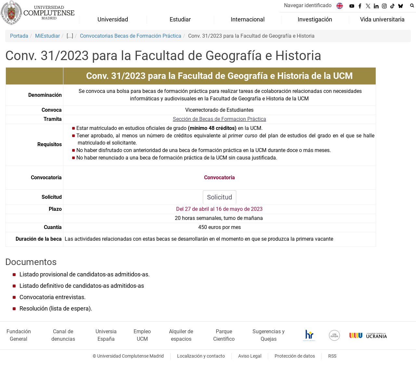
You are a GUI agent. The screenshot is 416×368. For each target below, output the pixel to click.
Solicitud (219, 197)
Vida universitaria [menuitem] (382, 19)
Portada (19, 36)
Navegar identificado (308, 5)
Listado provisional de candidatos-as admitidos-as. (85, 274)
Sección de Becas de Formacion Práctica (219, 119)
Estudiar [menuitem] (180, 19)
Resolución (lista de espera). (56, 308)
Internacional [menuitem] (248, 19)
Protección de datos (295, 356)
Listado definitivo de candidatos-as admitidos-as (82, 286)
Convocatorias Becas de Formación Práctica (130, 36)
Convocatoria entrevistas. (53, 297)
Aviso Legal (249, 356)
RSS (332, 356)
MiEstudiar (47, 36)
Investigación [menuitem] (315, 19)
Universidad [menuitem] (113, 19)
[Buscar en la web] (412, 5)
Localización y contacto (201, 356)
